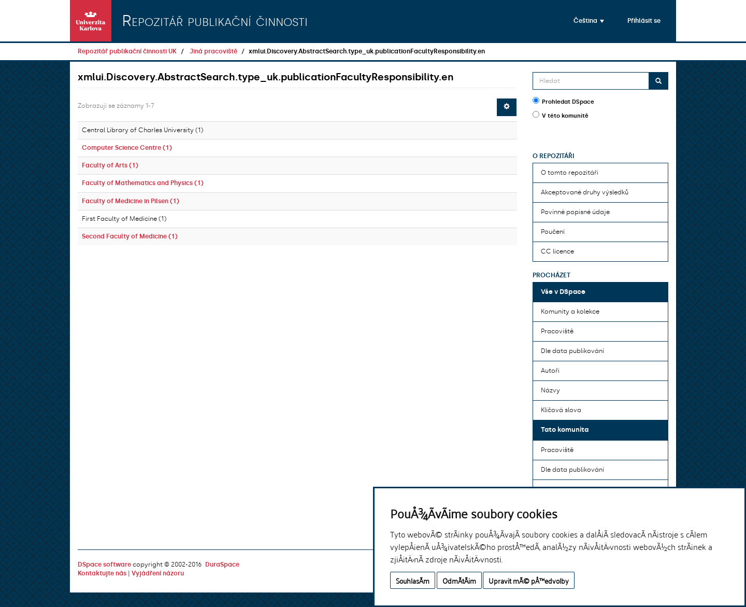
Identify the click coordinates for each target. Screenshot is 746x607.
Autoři (550, 370)
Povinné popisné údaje (575, 212)
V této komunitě (561, 115)
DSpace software (104, 564)
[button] (589, 20)
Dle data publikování (572, 351)
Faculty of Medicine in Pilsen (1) (130, 201)
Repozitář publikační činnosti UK (127, 51)
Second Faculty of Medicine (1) (130, 236)
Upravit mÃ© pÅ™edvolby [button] (529, 580)
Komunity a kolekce (570, 311)
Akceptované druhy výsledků (584, 192)
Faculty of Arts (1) (110, 165)
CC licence (557, 251)
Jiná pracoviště (213, 51)
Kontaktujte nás (102, 573)
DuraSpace (222, 564)
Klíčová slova (561, 410)
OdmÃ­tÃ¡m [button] (459, 580)
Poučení (553, 231)
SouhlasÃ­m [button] (412, 580)
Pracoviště (557, 331)
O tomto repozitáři (569, 172)
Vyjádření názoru (158, 573)
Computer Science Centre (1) (127, 147)
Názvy (550, 390)
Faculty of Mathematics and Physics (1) (143, 183)
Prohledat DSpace (563, 101)
